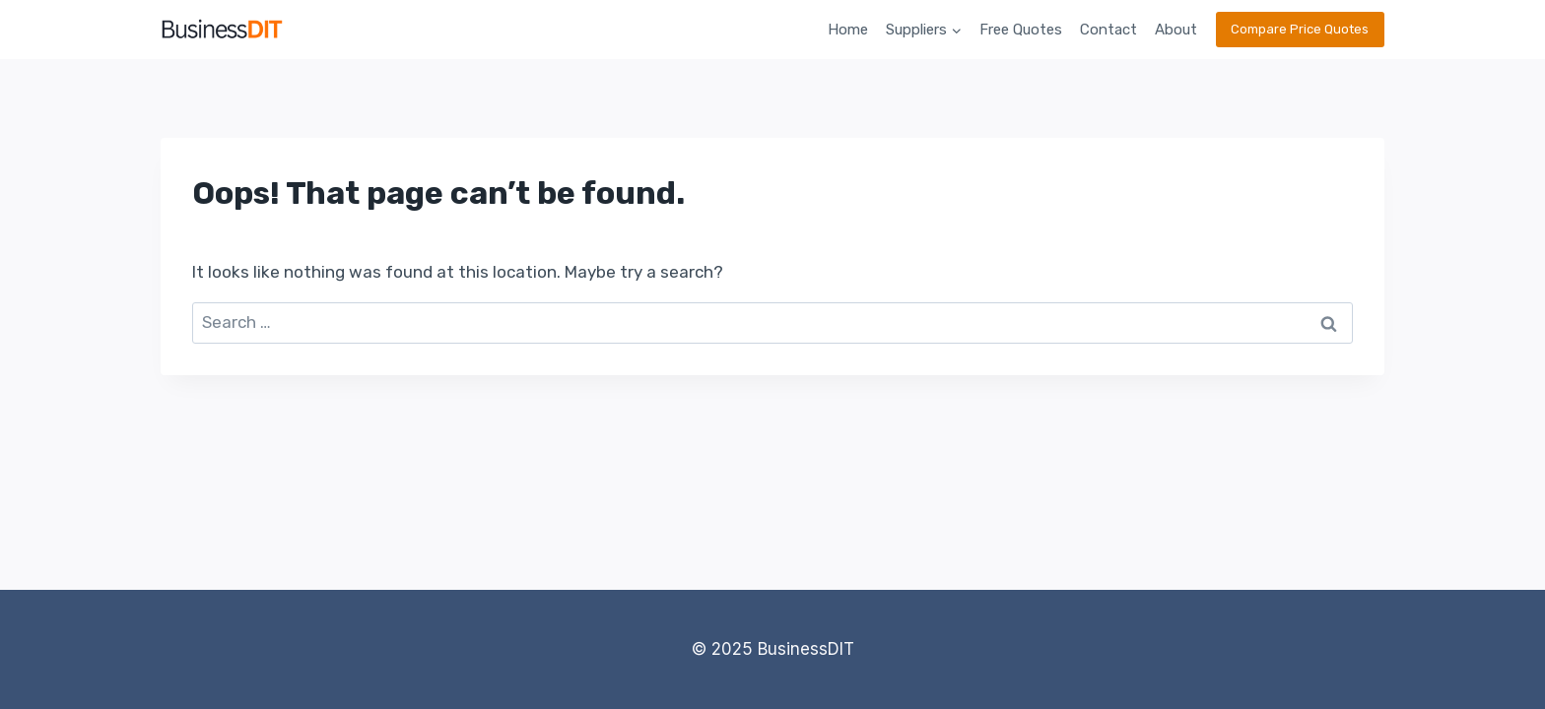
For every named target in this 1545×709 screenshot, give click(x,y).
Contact (1108, 29)
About (1176, 29)
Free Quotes (1020, 29)
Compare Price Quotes (1300, 29)
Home (848, 29)
